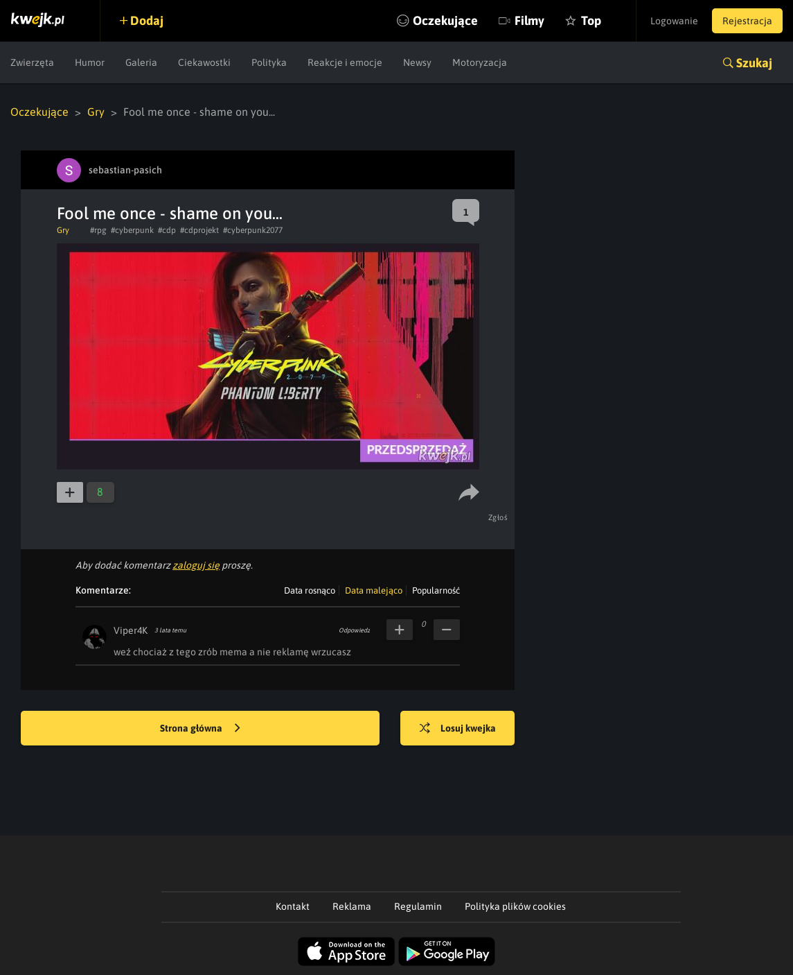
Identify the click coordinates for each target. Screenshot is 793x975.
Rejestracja (747, 20)
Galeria (141, 62)
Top (591, 20)
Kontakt (293, 906)
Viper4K (131, 630)
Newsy (417, 62)
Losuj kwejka (458, 729)
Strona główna (200, 729)
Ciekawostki (204, 62)
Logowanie (674, 20)
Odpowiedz (354, 630)
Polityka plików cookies (515, 906)
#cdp (167, 230)
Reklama (351, 906)
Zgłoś (498, 517)
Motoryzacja (479, 62)
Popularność (436, 590)
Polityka (269, 62)
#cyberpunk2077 (253, 230)
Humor (90, 62)
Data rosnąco (309, 590)
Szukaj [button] (754, 62)
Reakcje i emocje (345, 62)
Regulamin (418, 906)
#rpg (98, 230)
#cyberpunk (132, 230)
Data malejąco (373, 590)
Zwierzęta (32, 62)
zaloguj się (196, 565)
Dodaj (146, 20)
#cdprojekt (199, 230)
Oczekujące (445, 20)
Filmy (529, 20)
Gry (96, 111)
